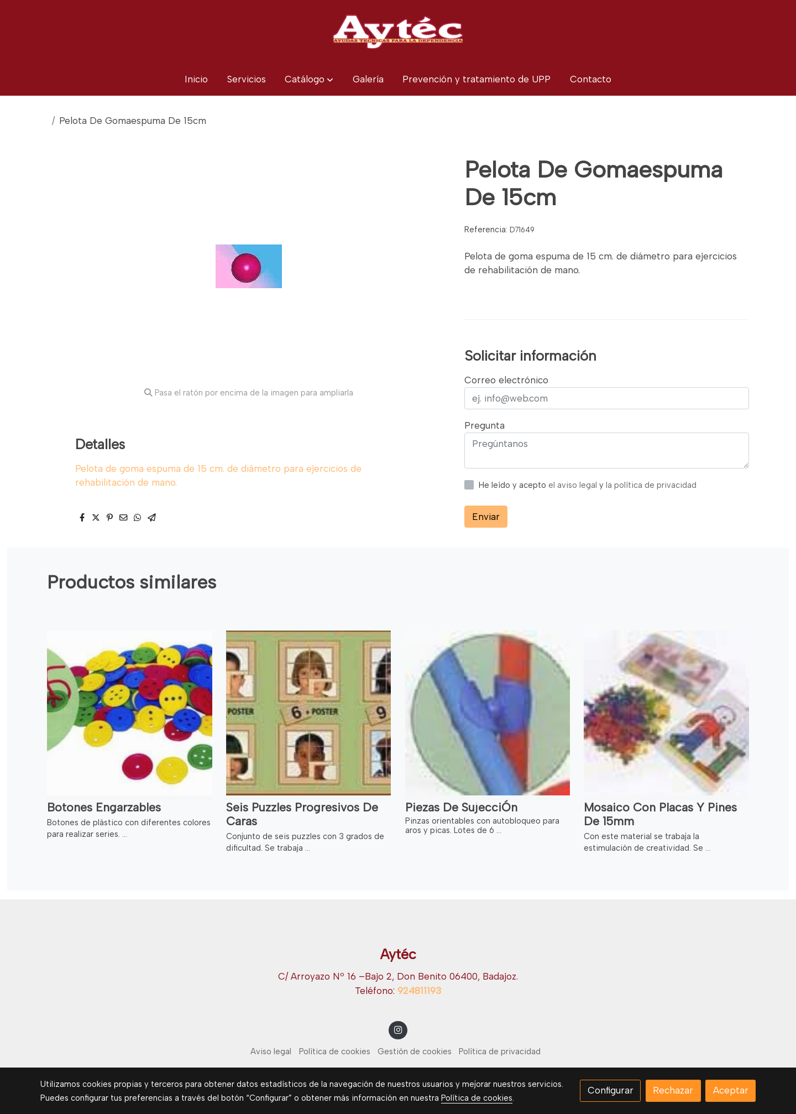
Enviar (486, 516)
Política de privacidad (500, 1051)
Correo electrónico (506, 380)
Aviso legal (270, 1051)
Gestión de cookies (415, 1051)
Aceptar (730, 1090)
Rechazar (673, 1090)
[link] (398, 31)
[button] (309, 79)
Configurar (610, 1090)
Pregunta (484, 425)
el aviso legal (573, 485)
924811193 (419, 990)
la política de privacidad (651, 485)
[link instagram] (398, 1029)
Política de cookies (334, 1051)
